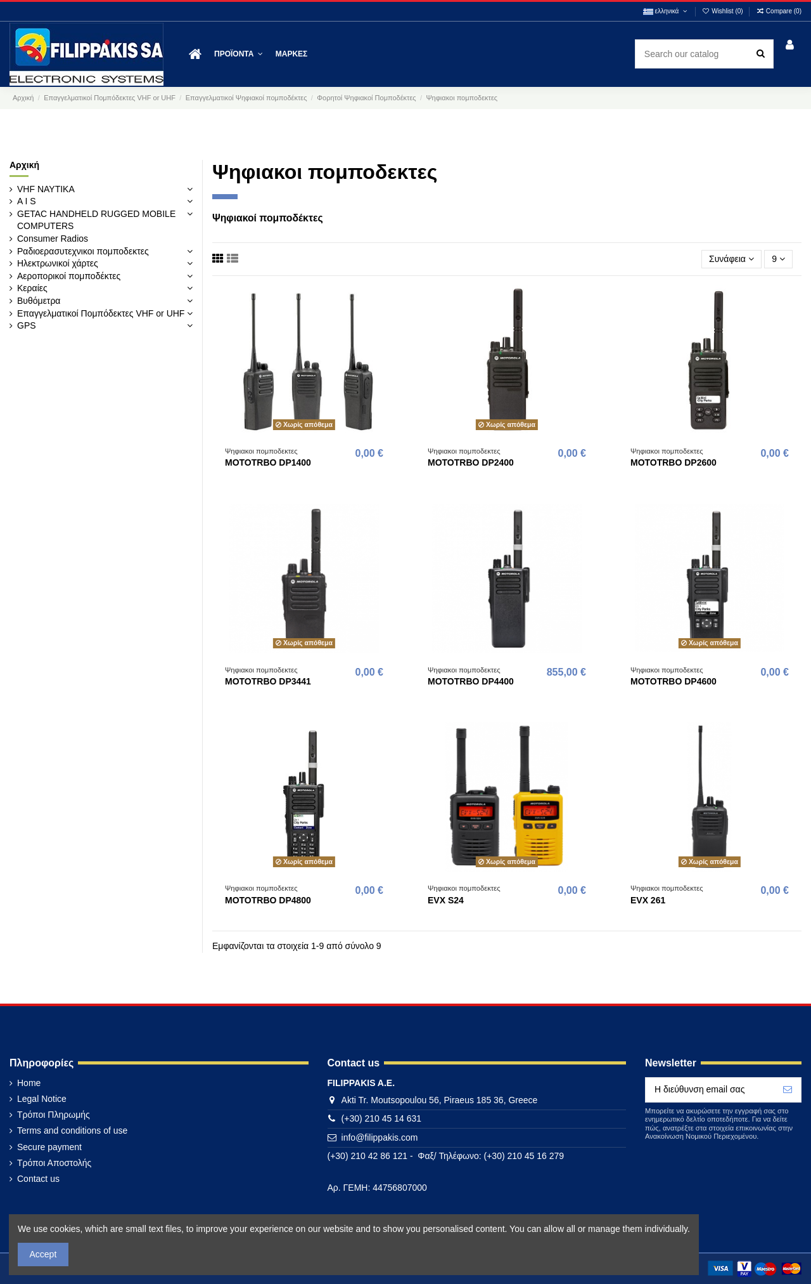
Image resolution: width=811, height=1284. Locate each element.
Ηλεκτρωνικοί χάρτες (57, 263)
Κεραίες (32, 288)
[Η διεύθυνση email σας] (710, 1090)
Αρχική (24, 165)
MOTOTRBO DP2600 (673, 462)
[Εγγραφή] (787, 1090)
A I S (26, 201)
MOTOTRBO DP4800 (268, 900)
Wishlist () (723, 11)
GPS (26, 325)
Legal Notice (42, 1099)
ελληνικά (666, 11)
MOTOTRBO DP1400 (268, 462)
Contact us (38, 1179)
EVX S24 (446, 900)
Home (29, 1083)
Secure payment (49, 1147)
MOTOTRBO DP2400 (471, 462)
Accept (43, 1254)
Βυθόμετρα (38, 301)
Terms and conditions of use (72, 1130)
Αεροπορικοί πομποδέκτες (68, 276)
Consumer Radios (52, 238)
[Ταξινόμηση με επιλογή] (731, 259)
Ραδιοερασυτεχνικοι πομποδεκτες (83, 251)
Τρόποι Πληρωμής (53, 1115)
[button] (238, 54)
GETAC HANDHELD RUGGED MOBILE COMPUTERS (96, 220)
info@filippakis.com (380, 1137)
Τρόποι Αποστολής (54, 1163)
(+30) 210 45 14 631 (382, 1118)
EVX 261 (647, 900)
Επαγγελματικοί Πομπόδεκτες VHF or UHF (100, 313)
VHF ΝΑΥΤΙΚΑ (46, 189)
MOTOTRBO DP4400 (471, 681)
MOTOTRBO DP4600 (673, 681)
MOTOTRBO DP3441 (268, 681)
